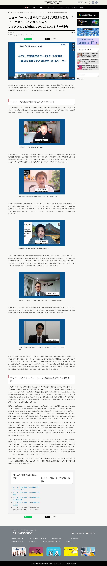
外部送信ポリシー (56, 538)
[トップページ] (9, 13)
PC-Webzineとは (16, 541)
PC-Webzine (81, 79)
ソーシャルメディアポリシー (36, 538)
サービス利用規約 (74, 538)
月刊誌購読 (32, 541)
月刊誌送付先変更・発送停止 (50, 541)
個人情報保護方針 (16, 538)
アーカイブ (69, 541)
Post (47, 39)
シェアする (54, 38)
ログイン (87, 3)
